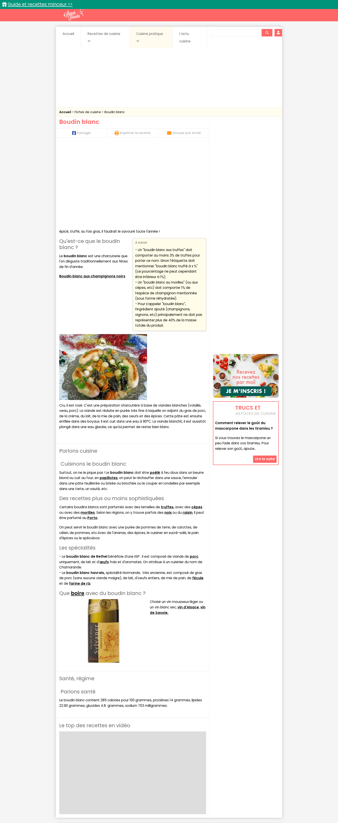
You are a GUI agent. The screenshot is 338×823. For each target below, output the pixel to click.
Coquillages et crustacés (235, 763)
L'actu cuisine (185, 37)
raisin (187, 432)
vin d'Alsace (188, 527)
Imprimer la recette (133, 133)
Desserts (71, 767)
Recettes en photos (150, 753)
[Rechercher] (266, 32)
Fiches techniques (191, 753)
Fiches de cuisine (88, 112)
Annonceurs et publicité (82, 805)
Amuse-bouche (94, 763)
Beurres (118, 763)
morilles (88, 432)
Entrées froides (159, 767)
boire (77, 513)
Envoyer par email (184, 133)
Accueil (68, 33)
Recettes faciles (109, 753)
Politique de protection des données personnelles (160, 810)
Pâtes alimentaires (81, 771)
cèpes (196, 427)
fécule (197, 498)
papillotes (109, 398)
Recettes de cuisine (104, 37)
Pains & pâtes (261, 767)
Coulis (264, 763)
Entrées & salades (97, 767)
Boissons (137, 763)
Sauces (144, 771)
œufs (104, 482)
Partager (81, 133)
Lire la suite (265, 432)
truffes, (167, 427)
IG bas (203, 767)
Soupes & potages (170, 771)
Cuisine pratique (149, 37)
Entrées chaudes (129, 767)
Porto (92, 438)
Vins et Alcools (239, 771)
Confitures (179, 763)
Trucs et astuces (231, 753)
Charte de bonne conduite (237, 805)
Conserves (202, 763)
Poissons (108, 771)
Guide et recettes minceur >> (40, 4)
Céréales (158, 763)
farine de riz (79, 503)
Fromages (184, 767)
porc (194, 476)
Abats (71, 763)
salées (127, 771)
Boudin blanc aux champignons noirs (92, 196)
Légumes (221, 767)
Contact (111, 805)
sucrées (197, 771)
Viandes (216, 771)
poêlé (155, 392)
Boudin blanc (114, 112)
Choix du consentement (220, 810)
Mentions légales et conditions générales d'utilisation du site (167, 805)
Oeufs (240, 767)
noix (168, 432)
